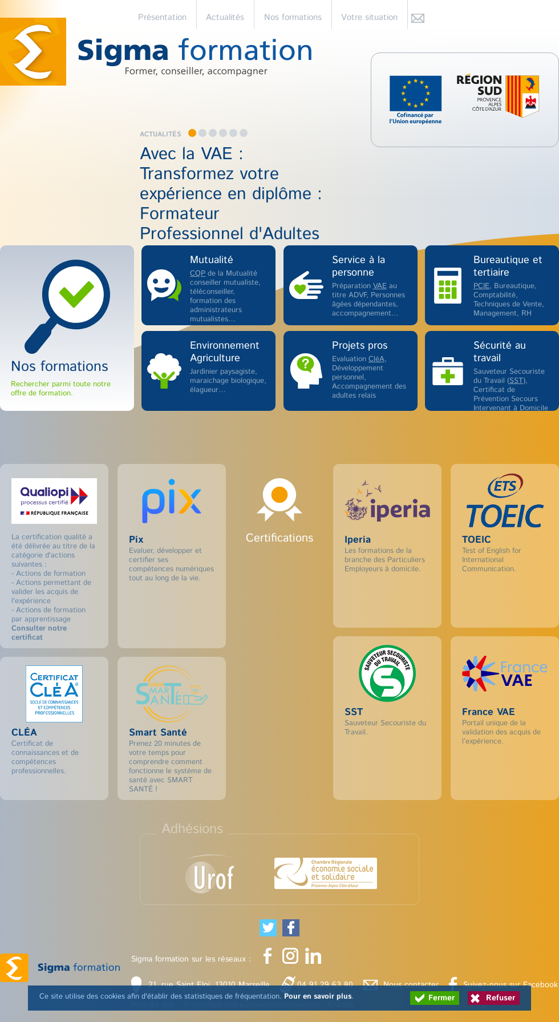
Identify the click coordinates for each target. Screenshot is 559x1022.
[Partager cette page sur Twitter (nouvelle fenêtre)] (268, 927)
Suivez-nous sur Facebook (510, 985)
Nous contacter (411, 985)
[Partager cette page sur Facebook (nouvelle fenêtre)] (290, 927)
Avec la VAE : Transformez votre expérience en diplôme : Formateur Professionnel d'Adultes (231, 194)
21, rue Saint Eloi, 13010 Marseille (209, 985)
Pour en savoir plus (317, 996)
